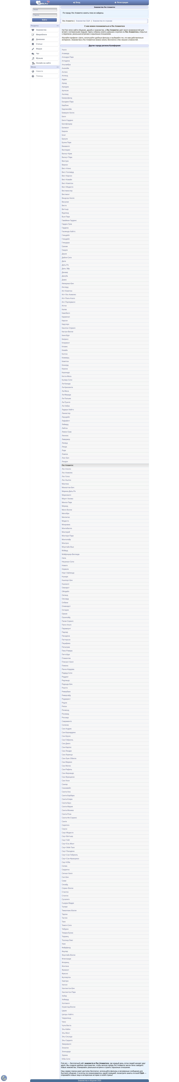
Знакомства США (83, 21)
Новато (65, 565)
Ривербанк (66, 692)
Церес (64, 1011)
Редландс (66, 680)
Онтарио (65, 610)
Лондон (65, 462)
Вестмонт (66, 194)
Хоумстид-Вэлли (68, 1007)
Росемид (65, 714)
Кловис (65, 347)
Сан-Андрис (67, 729)
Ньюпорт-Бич (67, 580)
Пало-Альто (66, 625)
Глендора (66, 243)
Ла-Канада (66, 384)
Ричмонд (65, 710)
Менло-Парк (67, 502)
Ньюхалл (65, 584)
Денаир (65, 272)
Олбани (65, 603)
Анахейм (65, 68)
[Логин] (45, 9)
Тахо (64, 922)
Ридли (64, 703)
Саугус (64, 829)
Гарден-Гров (67, 224)
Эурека (65, 1055)
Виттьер (65, 209)
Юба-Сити (66, 1059)
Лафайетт (66, 421)
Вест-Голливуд (68, 172)
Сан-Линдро (67, 751)
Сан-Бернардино (69, 732)
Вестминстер (67, 191)
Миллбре (65, 513)
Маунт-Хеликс (67, 499)
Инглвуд (65, 287)
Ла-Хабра (66, 406)
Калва (64, 309)
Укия (64, 944)
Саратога (65, 825)
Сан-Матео (66, 766)
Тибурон (65, 929)
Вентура (65, 161)
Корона (65, 369)
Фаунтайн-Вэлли (68, 955)
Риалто (65, 688)
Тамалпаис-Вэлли (69, 910)
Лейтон (65, 428)
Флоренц (65, 962)
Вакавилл (66, 146)
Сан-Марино (67, 762)
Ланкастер (66, 413)
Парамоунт (66, 629)
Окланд (65, 595)
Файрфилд (66, 948)
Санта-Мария (67, 807)
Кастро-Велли (67, 332)
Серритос (66, 870)
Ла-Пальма (66, 398)
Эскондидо (66, 1052)
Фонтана (65, 966)
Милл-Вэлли (67, 510)
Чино (64, 1022)
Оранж (64, 614)
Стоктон (65, 896)
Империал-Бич (68, 283)
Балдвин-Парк (67, 102)
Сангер (65, 784)
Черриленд (66, 1018)
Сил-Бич (65, 877)
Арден (64, 79)
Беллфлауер (67, 124)
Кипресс (65, 339)
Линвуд (65, 443)
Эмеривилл (66, 1044)
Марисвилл (66, 495)
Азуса (64, 50)
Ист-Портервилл (68, 302)
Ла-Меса (65, 391)
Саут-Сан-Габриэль (70, 855)
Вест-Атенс (66, 168)
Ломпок (65, 454)
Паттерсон (66, 640)
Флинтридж (66, 959)
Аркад (64, 83)
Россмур (65, 718)
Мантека (65, 484)
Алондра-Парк (68, 57)
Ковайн (65, 350)
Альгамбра (66, 65)
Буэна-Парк (66, 142)
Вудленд (65, 213)
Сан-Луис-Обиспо (69, 758)
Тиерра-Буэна (67, 933)
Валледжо (66, 150)
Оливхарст (66, 606)
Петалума (66, 647)
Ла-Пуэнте (66, 402)
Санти (64, 821)
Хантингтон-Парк (69, 992)
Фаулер (65, 951)
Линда (64, 447)
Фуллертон (66, 977)
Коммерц (65, 358)
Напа (64, 558)
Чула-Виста (66, 1025)
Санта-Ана (66, 792)
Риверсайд (66, 695)
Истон (64, 306)
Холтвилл (66, 1003)
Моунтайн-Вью (68, 547)
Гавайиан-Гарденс (69, 220)
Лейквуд (65, 424)
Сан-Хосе (66, 781)
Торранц (65, 936)
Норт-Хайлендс (68, 573)
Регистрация (121, 2)
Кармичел (66, 317)
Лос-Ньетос (66, 480)
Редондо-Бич (67, 684)
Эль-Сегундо (67, 1037)
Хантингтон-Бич (68, 988)
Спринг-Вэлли (67, 888)
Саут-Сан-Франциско (70, 859)
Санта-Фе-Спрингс (69, 818)
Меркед (65, 506)
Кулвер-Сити (67, 380)
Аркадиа (65, 87)
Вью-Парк (66, 217)
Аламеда (65, 53)
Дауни (64, 254)
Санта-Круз (66, 803)
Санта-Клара (67, 799)
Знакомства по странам (102, 21)
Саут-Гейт (66, 840)
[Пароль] (45, 15)
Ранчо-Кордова (68, 669)
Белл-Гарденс (67, 120)
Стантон (65, 892)
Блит (64, 135)
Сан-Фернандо (68, 773)
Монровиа (66, 525)
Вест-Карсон (67, 176)
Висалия (65, 202)
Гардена (65, 228)
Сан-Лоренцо (67, 755)
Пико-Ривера (67, 651)
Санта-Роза (66, 814)
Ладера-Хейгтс (68, 410)
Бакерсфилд (67, 98)
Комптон (65, 361)
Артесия (65, 91)
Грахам (65, 246)
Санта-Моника (68, 810)
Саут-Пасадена (68, 851)
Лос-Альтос (66, 469)
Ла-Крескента (67, 387)
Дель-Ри (65, 265)
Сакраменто (67, 721)
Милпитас (66, 517)
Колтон (64, 354)
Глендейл (66, 235)
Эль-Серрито (67, 1040)
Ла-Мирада (66, 395)
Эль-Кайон (66, 1029)
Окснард (65, 599)
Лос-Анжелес (67, 473)
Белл (64, 116)
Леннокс (65, 436)
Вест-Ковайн (67, 180)
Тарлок (64, 914)
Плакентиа (66, 658)
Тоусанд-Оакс (67, 940)
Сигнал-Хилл (67, 873)
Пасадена (66, 636)
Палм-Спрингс (68, 621)
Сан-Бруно (66, 736)
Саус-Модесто (67, 833)
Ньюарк (65, 577)
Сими (64, 881)
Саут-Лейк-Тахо (68, 847)
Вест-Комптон (67, 183)
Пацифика (66, 643)
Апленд (65, 76)
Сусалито (66, 899)
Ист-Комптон (67, 291)
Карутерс (65, 324)
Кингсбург (66, 335)
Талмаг (65, 907)
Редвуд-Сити (67, 673)
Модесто (65, 521)
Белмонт (65, 128)
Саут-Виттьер (67, 836)
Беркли (65, 131)
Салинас (65, 725)
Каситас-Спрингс (68, 328)
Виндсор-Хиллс (68, 198)
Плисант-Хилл (68, 662)
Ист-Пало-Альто (68, 298)
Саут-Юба (66, 862)
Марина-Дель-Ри (69, 491)
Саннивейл (66, 788)
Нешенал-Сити (68, 562)
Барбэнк (65, 105)
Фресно (65, 974)
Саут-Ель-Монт (68, 844)
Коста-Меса (66, 376)
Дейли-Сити (67, 258)
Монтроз (65, 543)
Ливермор (66, 439)
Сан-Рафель (67, 769)
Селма (64, 866)
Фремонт (65, 970)
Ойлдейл (65, 591)
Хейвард (65, 999)
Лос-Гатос (66, 476)
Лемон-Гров (66, 432)
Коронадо (66, 372)
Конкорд (65, 365)
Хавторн (65, 981)
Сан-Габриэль (67, 740)
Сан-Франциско (68, 777)
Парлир (65, 632)
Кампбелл (66, 313)
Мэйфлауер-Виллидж (70, 554)
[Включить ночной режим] (4, 1078)
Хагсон (64, 985)
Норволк (65, 569)
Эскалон (65, 1048)
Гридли (65, 250)
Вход (76, 2)
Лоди (64, 450)
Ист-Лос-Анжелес (69, 295)
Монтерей (66, 532)
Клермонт (66, 343)
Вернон (65, 165)
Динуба (65, 276)
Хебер (64, 996)
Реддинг (65, 677)
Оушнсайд (66, 617)
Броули (65, 139)
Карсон (65, 321)
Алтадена (66, 61)
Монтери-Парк (68, 536)
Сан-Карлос (66, 747)
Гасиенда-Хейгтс (68, 231)
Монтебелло (67, 528)
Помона (65, 666)
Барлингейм (67, 109)
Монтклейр (66, 539)
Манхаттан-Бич (68, 487)
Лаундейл (66, 417)
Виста (64, 205)
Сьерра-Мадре (68, 903)
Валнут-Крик (67, 154)
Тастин (64, 918)
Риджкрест (66, 699)
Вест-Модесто (67, 187)
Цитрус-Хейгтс (68, 1014)
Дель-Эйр (66, 269)
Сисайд (65, 885)
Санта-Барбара (68, 796)
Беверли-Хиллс (68, 113)
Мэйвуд (65, 551)
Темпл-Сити (67, 925)
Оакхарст (65, 588)
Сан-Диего (66, 743)
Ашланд (65, 94)
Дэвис (64, 280)
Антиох (65, 72)
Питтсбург (66, 654)
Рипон (64, 706)
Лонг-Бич (65, 458)
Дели (64, 261)
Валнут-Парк (67, 157)
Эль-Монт (66, 1033)
